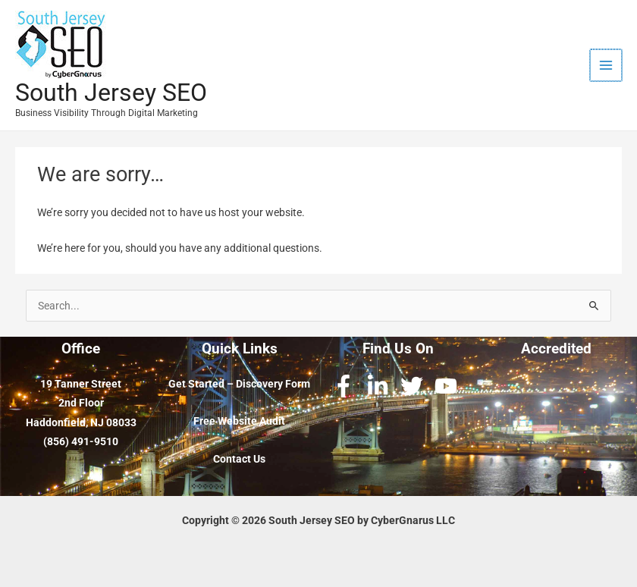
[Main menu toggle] (607, 65)
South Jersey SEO (111, 92)
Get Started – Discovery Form (239, 384)
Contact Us (239, 459)
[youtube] (449, 386)
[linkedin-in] (381, 386)
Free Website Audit (239, 421)
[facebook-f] (347, 386)
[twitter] (415, 386)
